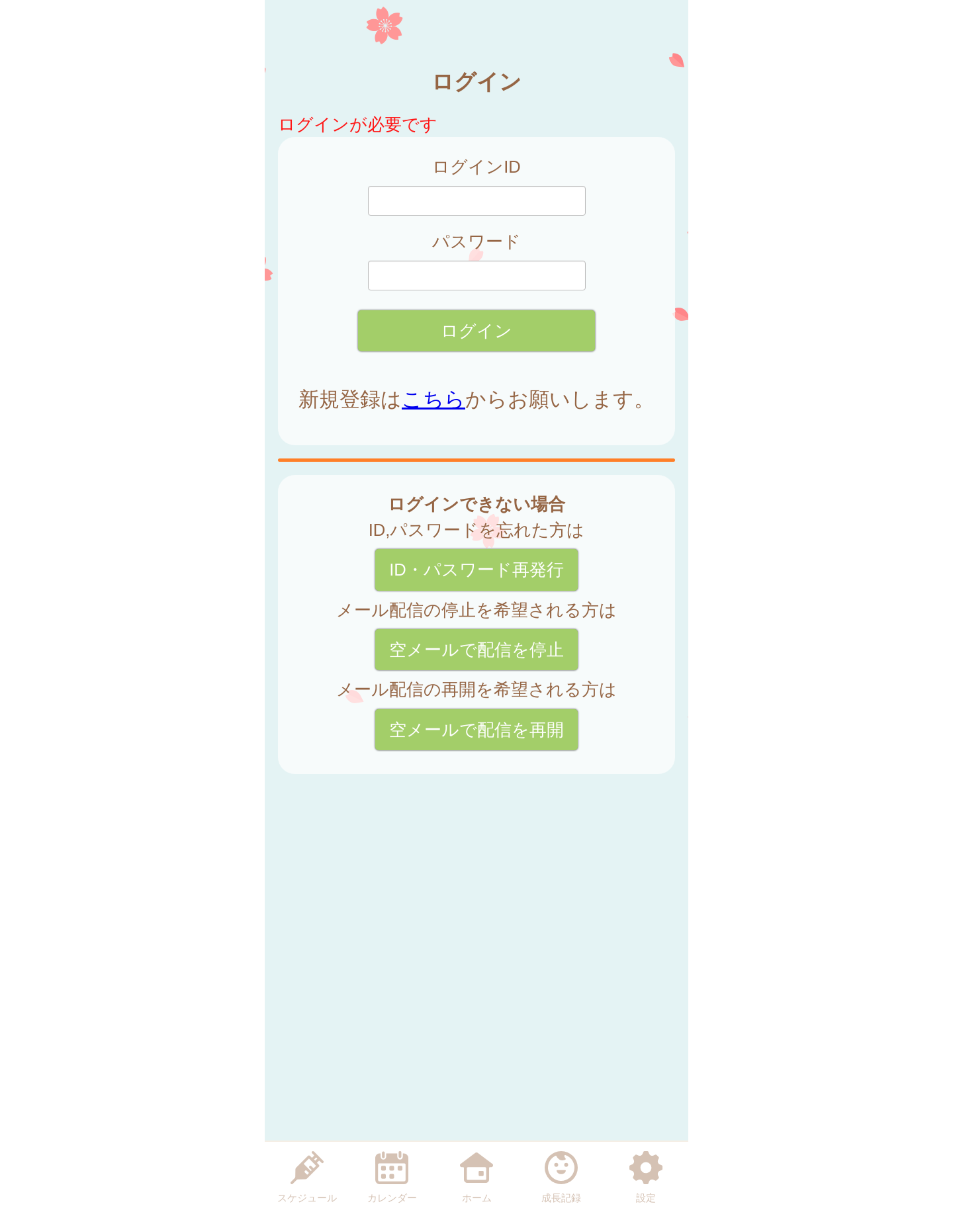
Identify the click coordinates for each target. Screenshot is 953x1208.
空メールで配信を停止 (476, 649)
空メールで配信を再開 (476, 729)
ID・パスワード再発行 (476, 569)
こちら (433, 399)
